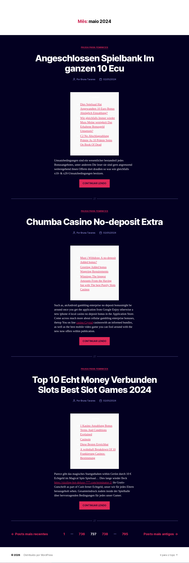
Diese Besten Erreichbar (94, 444)
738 (105, 534)
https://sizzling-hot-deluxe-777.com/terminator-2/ (83, 482)
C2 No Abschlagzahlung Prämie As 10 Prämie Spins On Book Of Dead (96, 140)
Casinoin (85, 439)
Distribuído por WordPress (38, 555)
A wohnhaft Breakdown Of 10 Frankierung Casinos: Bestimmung (98, 454)
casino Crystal (84, 322)
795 (125, 534)
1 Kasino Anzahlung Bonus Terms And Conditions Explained (96, 430)
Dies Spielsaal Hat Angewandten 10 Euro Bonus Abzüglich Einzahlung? (97, 109)
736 (82, 534)
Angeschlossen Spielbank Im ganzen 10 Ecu (94, 63)
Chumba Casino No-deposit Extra (94, 221)
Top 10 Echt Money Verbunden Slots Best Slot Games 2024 (94, 384)
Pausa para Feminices (94, 47)
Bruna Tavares (88, 79)
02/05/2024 (109, 79)
